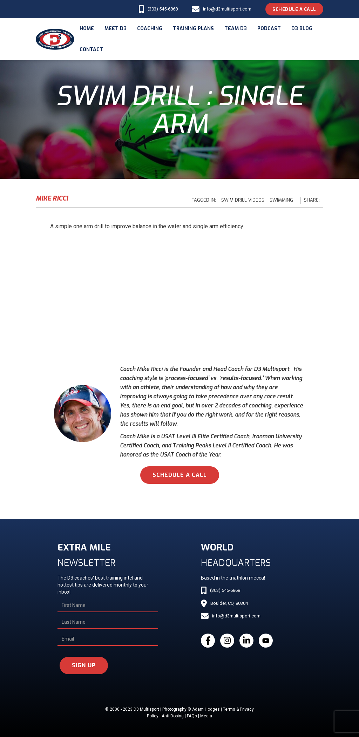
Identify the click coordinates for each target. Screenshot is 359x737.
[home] (55, 39)
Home (87, 28)
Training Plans (193, 28)
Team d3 (235, 28)
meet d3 (115, 28)
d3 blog (301, 28)
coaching (149, 28)
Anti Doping (173, 716)
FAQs (192, 716)
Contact (91, 49)
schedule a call (180, 475)
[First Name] (107, 605)
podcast (269, 28)
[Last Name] (107, 622)
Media (206, 716)
